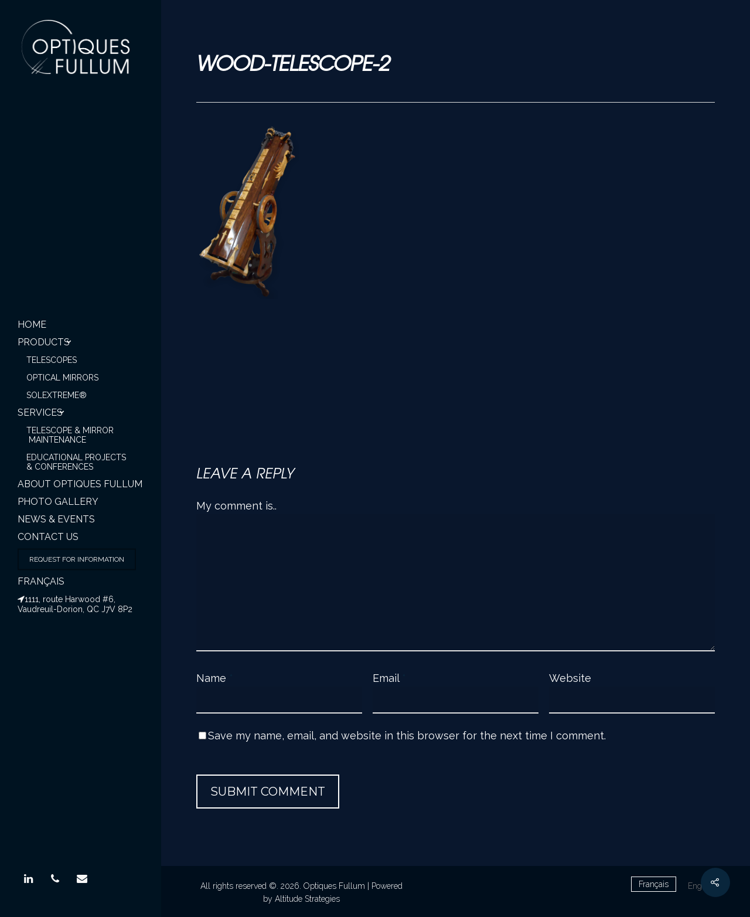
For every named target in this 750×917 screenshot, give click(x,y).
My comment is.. (236, 506)
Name (214, 678)
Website (570, 678)
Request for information (76, 559)
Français (41, 581)
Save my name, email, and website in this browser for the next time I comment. (407, 735)
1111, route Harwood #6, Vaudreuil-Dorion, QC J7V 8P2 (75, 604)
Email (389, 678)
